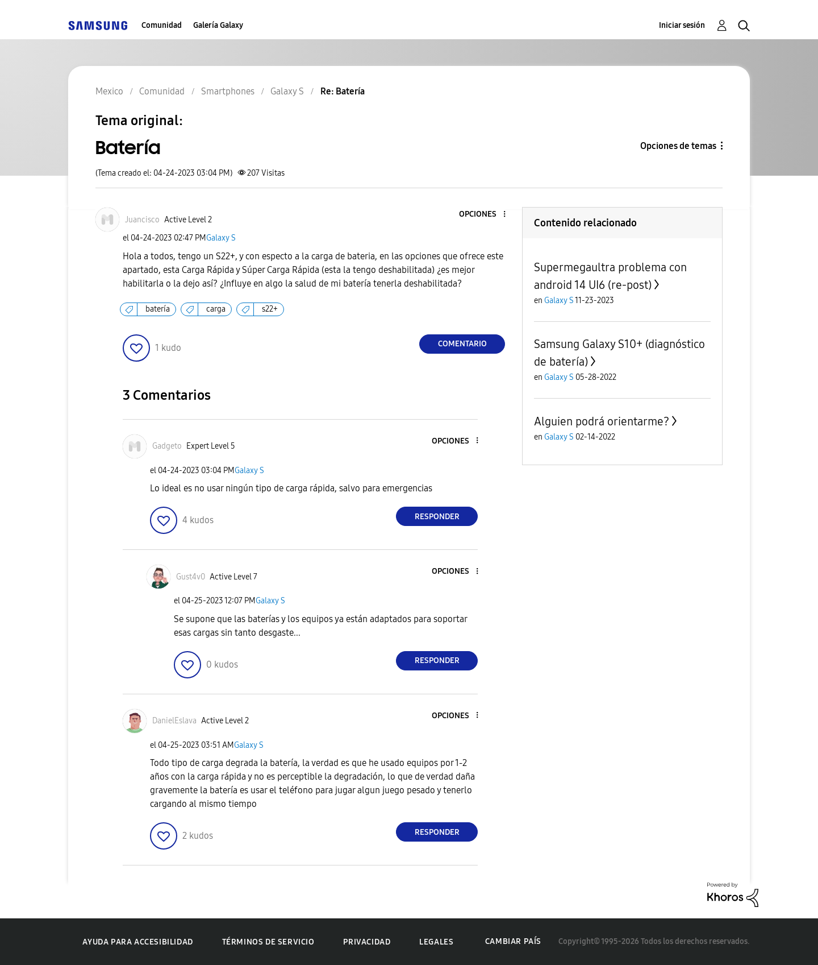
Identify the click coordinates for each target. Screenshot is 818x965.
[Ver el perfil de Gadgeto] (167, 446)
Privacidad (366, 942)
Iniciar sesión (682, 25)
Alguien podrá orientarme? (601, 421)
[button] (486, 214)
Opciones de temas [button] (678, 145)
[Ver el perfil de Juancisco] (142, 220)
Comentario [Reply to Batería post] (462, 344)
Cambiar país (513, 941)
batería (157, 309)
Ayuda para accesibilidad (137, 942)
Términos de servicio (268, 942)
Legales (436, 942)
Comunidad (161, 25)
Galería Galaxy (218, 25)
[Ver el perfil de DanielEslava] (174, 721)
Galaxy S (221, 238)
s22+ (270, 309)
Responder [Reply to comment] (437, 516)
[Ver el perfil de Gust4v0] (190, 577)
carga (216, 309)
